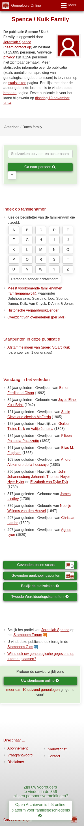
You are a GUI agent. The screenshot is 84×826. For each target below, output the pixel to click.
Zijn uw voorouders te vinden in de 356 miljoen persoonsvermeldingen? (40, 791)
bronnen (10, 93)
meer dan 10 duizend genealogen (33, 690)
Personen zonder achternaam (34, 279)
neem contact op (17, 47)
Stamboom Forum (27, 635)
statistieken (17, 83)
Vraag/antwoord (19, 755)
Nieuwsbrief (57, 749)
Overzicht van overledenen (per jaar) (36, 317)
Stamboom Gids (20, 647)
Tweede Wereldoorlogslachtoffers (40, 597)
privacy (9, 57)
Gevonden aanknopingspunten (42, 575)
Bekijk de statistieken (40, 586)
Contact (54, 756)
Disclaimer (15, 762)
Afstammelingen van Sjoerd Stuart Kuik (38, 347)
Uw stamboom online (40, 680)
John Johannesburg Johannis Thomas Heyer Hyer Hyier (38, 477)
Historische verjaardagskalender (33, 310)
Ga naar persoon (40, 167)
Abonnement (17, 748)
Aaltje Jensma (42, 429)
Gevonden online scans (45, 565)
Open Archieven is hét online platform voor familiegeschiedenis (41, 810)
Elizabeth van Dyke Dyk (49, 482)
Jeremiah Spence (17, 42)
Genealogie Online (26, 5)
